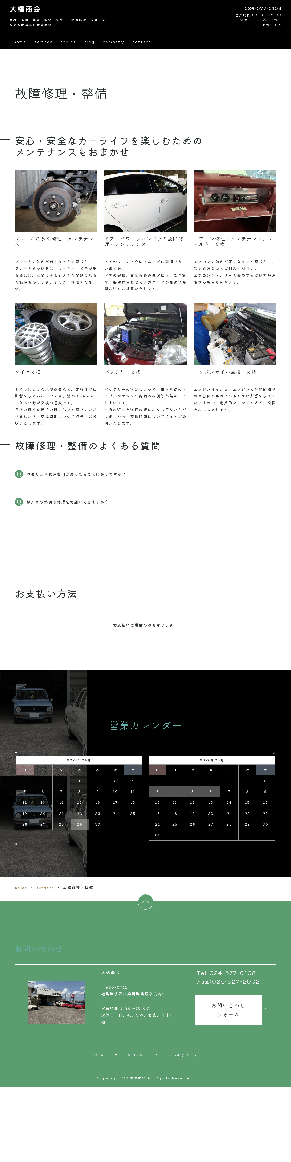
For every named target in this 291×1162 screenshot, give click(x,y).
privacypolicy (183, 1129)
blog (89, 42)
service (43, 42)
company (114, 42)
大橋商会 (25, 9)
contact (142, 42)
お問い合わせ (228, 1085)
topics (68, 42)
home (20, 42)
